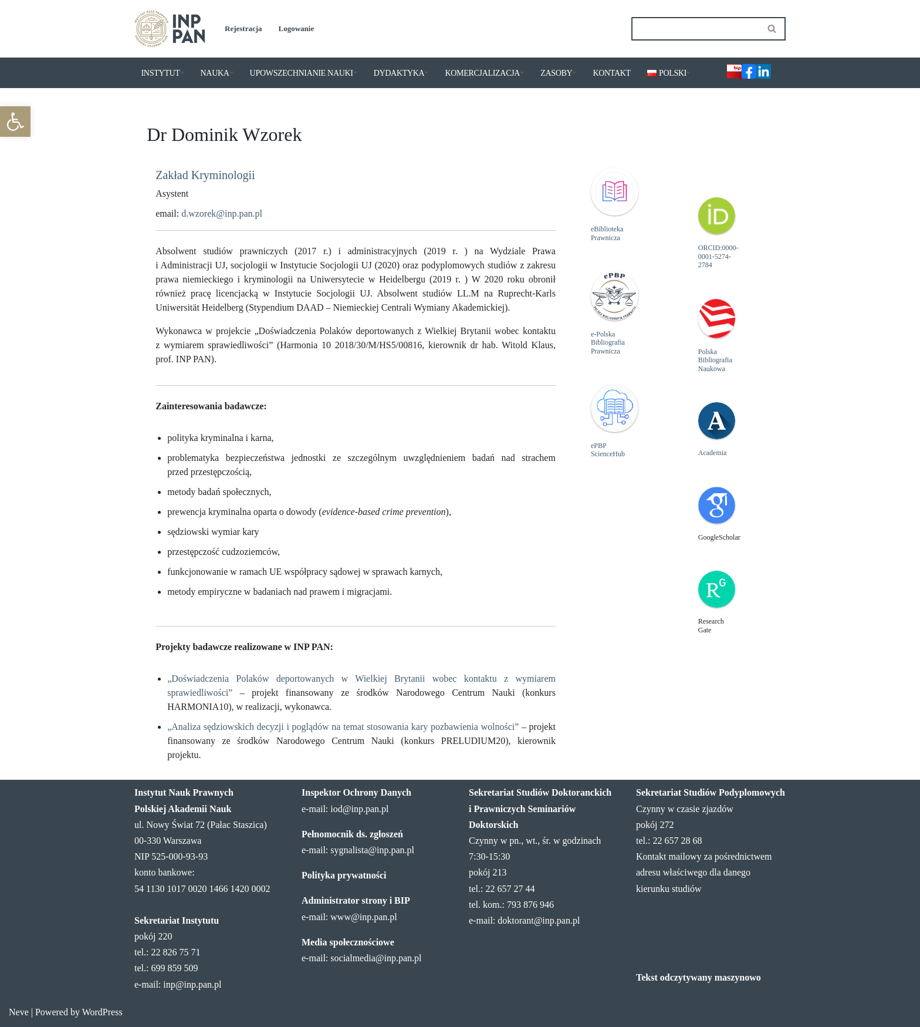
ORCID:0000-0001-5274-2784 (718, 256)
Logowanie (296, 28)
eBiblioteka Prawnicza (607, 233)
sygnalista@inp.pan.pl (372, 850)
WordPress (102, 1012)
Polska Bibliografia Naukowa (715, 360)
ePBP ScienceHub (608, 450)
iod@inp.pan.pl (359, 809)
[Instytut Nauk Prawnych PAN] (169, 29)
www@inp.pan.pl (363, 917)
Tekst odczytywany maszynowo (698, 977)
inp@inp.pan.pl (192, 984)
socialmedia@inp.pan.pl (375, 958)
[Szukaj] (695, 29)
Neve (19, 1012)
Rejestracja (243, 28)
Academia (712, 453)
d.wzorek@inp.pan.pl (221, 213)
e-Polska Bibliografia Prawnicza (608, 342)
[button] (15, 121)
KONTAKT (611, 73)
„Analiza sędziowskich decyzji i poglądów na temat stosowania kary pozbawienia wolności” (343, 727)
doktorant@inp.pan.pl (539, 920)
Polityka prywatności (344, 875)
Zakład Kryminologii (205, 175)
